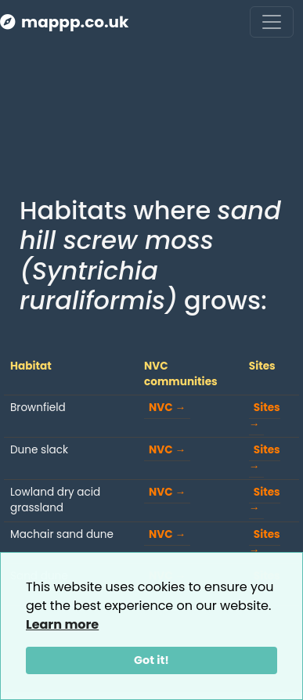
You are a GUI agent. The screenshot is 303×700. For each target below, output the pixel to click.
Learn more (62, 624)
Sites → (264, 415)
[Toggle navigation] (272, 22)
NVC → (167, 407)
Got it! (151, 660)
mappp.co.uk (64, 22)
